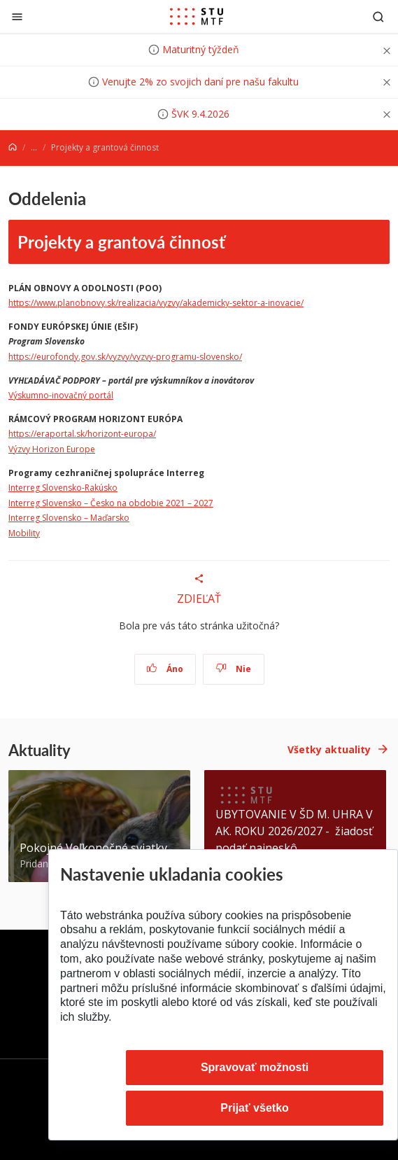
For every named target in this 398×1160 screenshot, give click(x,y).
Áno (164, 669)
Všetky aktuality (329, 749)
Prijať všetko (254, 1108)
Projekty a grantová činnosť (121, 241)
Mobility (24, 533)
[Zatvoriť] (17, 16)
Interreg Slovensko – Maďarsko (68, 518)
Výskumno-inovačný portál (60, 395)
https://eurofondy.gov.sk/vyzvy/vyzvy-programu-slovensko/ (125, 357)
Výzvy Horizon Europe (51, 449)
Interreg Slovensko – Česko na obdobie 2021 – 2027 (110, 503)
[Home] (12, 147)
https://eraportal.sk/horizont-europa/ (82, 434)
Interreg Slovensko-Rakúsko (63, 488)
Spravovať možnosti (254, 1067)
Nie (233, 669)
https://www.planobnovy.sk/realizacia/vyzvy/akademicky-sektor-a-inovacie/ (156, 303)
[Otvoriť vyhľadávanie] (378, 16)
